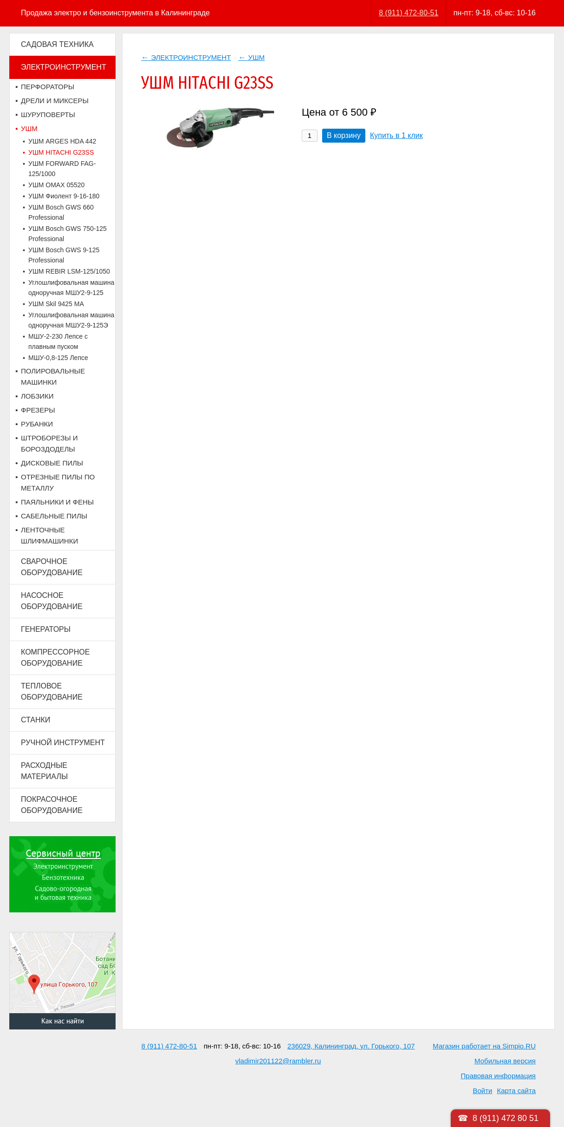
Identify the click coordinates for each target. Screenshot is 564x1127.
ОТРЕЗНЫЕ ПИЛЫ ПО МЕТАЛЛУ (58, 482)
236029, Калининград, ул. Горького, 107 (351, 1046)
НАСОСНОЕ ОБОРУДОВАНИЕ (52, 600)
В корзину (344, 135)
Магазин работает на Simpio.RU (484, 1046)
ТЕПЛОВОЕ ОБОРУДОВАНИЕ (52, 691)
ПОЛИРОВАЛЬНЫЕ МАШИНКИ (53, 376)
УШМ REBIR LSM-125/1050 (69, 271)
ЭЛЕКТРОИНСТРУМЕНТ (63, 67)
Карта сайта (516, 1090)
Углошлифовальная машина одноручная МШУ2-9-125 (71, 287)
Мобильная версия (505, 1061)
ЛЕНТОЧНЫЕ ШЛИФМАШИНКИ (49, 535)
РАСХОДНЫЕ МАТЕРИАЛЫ (44, 770)
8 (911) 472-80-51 (408, 13)
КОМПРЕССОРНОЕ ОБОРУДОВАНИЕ (55, 657)
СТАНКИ (35, 720)
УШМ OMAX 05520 (56, 185)
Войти (482, 1090)
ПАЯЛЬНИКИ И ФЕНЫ (57, 502)
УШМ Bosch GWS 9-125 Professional (63, 255)
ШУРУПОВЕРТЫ (48, 114)
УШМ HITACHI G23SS (61, 152)
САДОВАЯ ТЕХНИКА (57, 44)
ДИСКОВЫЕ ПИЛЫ (52, 463)
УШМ (29, 128)
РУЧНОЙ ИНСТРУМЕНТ (63, 743)
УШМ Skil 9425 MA (56, 304)
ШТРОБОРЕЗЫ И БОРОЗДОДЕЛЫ (49, 443)
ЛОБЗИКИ (37, 396)
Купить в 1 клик (396, 135)
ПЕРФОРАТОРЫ (47, 87)
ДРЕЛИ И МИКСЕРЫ (55, 101)
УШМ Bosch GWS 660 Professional (61, 212)
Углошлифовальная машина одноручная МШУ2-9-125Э (71, 320)
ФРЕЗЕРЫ (38, 410)
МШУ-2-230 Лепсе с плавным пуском (58, 341)
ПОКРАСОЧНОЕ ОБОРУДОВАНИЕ (52, 804)
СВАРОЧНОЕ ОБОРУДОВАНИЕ (52, 567)
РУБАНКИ (37, 424)
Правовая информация (498, 1076)
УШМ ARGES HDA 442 (62, 141)
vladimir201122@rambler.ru (278, 1061)
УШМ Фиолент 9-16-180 (63, 196)
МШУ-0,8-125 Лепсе (58, 357)
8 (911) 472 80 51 (505, 1118)
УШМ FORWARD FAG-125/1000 (62, 168)
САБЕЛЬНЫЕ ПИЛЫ (54, 516)
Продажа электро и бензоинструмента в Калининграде (115, 13)
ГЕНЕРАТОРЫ (46, 629)
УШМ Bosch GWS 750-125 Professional (67, 233)
